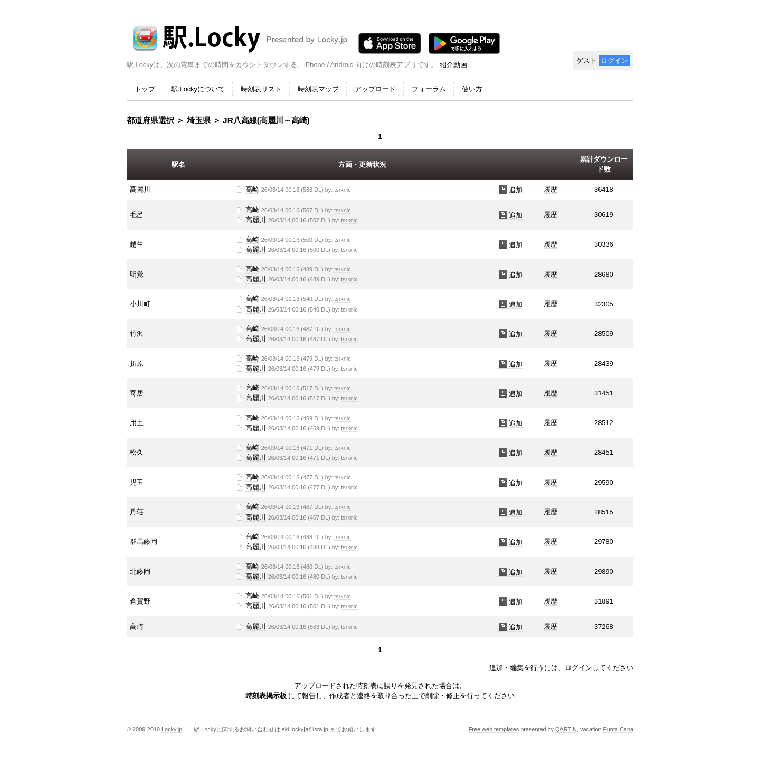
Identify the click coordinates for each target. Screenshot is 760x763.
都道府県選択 (150, 120)
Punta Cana (618, 729)
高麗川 (255, 220)
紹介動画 (453, 65)
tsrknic (342, 189)
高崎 (252, 189)
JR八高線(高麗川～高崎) (266, 120)
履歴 (550, 189)
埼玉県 (199, 120)
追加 (509, 190)
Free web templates (494, 729)
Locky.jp (172, 729)
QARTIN (566, 729)
